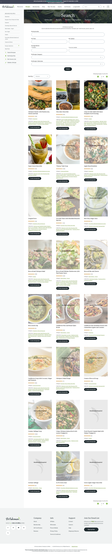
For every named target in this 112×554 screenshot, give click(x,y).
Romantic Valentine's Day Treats (68, 125)
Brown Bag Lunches (66, 335)
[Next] (111, 2)
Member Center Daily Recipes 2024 (64, 229)
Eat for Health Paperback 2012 (68, 119)
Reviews (36, 531)
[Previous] (1, 2)
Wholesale (53, 524)
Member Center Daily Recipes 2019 (70, 122)
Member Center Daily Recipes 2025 (36, 122)
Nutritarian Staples (60, 123)
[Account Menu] (104, 6)
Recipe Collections (9, 46)
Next (106, 76)
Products (88, 20)
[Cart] (108, 6)
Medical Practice (75, 546)
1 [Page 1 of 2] (101, 76)
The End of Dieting (41, 441)
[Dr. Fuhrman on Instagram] (24, 528)
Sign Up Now (91, 529)
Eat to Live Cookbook (94, 121)
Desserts (7, 22)
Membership (36, 6)
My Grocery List (10, 59)
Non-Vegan (7, 31)
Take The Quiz (51, 6)
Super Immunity (59, 178)
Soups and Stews (9, 42)
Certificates (67, 6)
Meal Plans (7, 49)
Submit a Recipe (10, 62)
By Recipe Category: (36, 54)
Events (60, 6)
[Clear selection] (100, 57)
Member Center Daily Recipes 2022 (95, 124)
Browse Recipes (10, 13)
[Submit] (98, 6)
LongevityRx (76, 6)
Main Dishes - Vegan (9, 28)
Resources (20, 6)
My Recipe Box (9, 56)
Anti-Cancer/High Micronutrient (69, 173)
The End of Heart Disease (42, 124)
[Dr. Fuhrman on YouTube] (18, 528)
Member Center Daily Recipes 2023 (64, 282)
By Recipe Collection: (37, 61)
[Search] (91, 7)
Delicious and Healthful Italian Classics (42, 226)
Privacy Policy (54, 531)
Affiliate (52, 521)
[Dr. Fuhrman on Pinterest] (13, 528)
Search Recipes (10, 52)
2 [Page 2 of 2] (103, 76)
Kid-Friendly (67, 121)
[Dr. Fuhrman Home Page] (8, 6)
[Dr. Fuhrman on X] (8, 533)
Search (68, 69)
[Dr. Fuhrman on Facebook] (8, 528)
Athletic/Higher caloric (61, 175)
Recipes (28, 6)
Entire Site (48, 20)
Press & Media (54, 528)
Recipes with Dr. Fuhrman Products (95, 124)
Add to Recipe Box (35, 127)
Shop (43, 6)
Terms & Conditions (55, 534)
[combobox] (66, 57)
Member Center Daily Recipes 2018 (41, 121)
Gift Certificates (38, 528)
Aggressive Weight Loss (39, 439)
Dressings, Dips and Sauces (11, 25)
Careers (71, 524)
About (35, 521)
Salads (6, 34)
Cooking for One (70, 175)
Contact (71, 521)
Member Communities (73, 20)
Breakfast (7, 16)
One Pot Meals (63, 283)
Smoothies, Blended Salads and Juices (69, 117)
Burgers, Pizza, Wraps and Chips (12, 19)
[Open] (102, 57)
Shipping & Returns (74, 531)
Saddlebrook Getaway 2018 (34, 230)
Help (70, 528)
